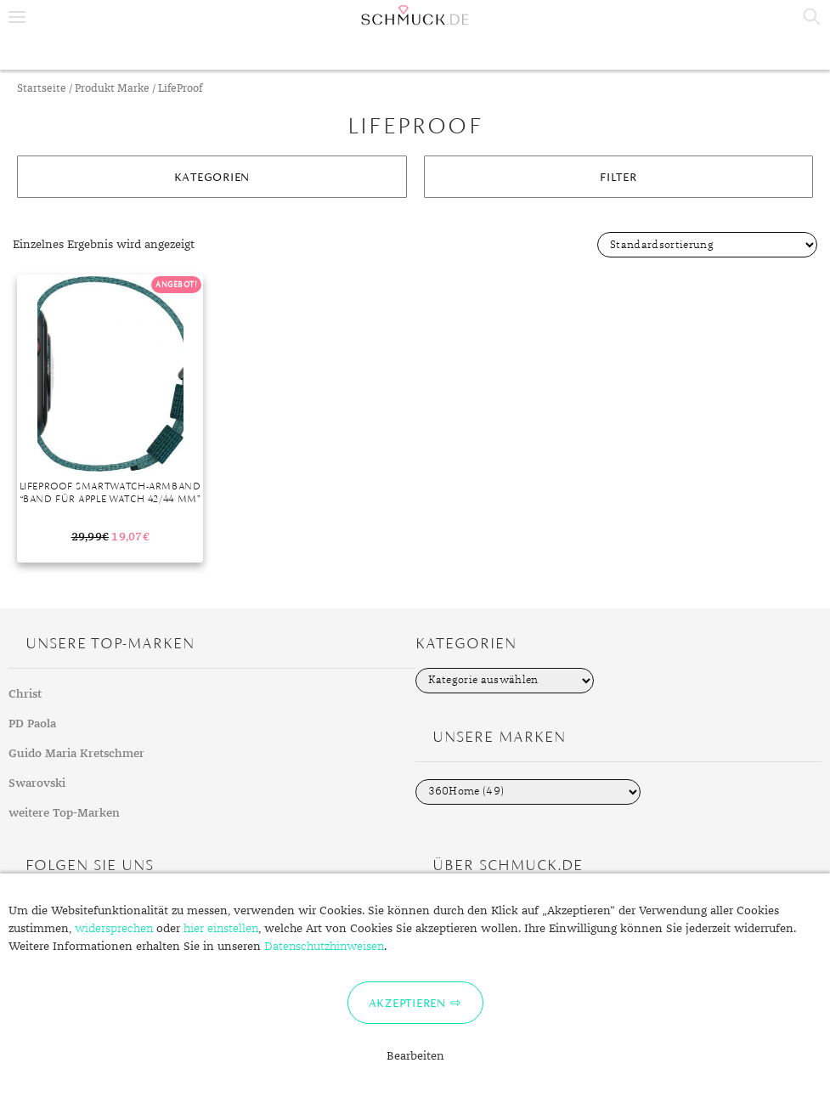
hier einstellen (221, 929)
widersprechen (114, 929)
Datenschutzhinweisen (324, 947)
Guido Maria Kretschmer (76, 754)
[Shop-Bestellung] (707, 244)
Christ (25, 694)
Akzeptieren (407, 1002)
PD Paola (32, 724)
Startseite (41, 88)
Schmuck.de (415, 15)
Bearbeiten (415, 1056)
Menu (17, 17)
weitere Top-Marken (64, 813)
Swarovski (36, 783)
